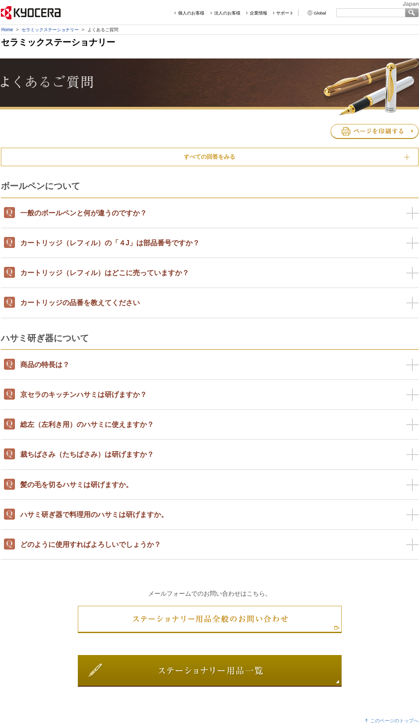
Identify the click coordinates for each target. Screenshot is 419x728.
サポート (285, 13)
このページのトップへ (394, 720)
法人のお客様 (227, 13)
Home (7, 29)
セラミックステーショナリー (50, 29)
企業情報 (258, 13)
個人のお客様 (191, 13)
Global (320, 13)
